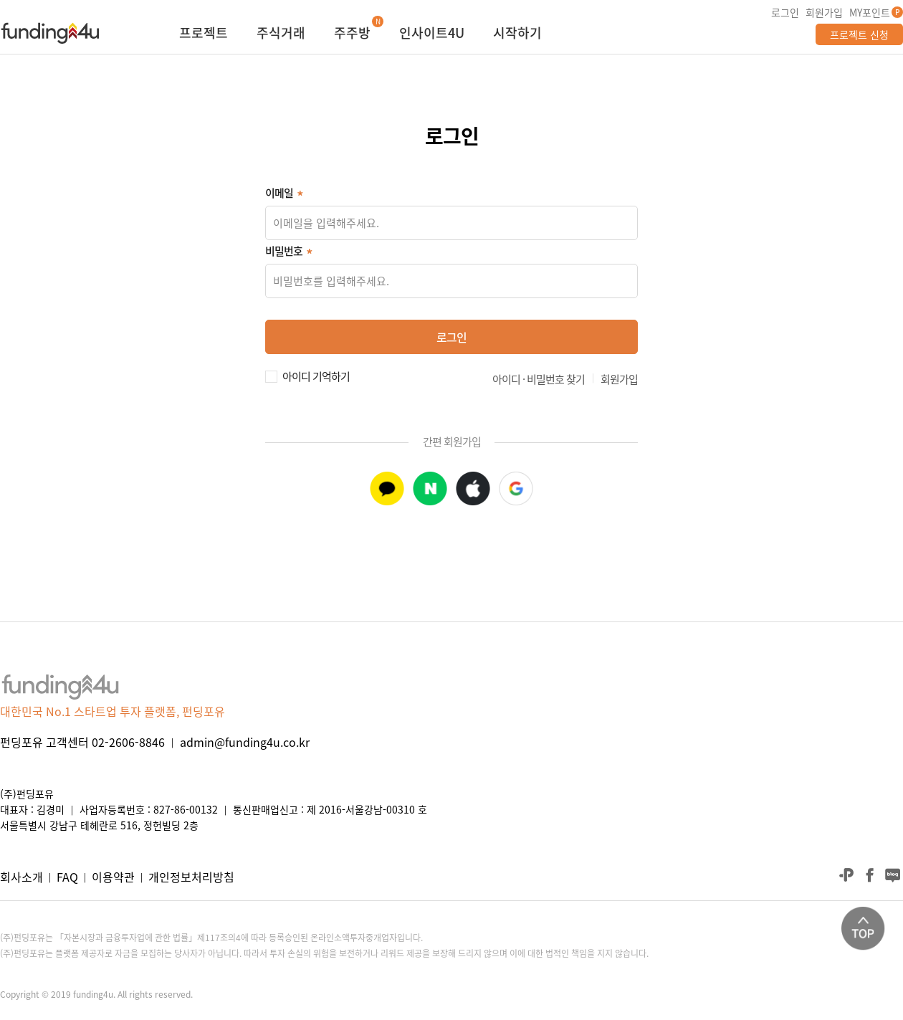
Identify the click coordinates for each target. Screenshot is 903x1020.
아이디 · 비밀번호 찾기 (538, 379)
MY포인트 (869, 12)
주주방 (352, 34)
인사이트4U (431, 34)
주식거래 (281, 34)
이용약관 (113, 876)
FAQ (67, 876)
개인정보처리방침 (191, 876)
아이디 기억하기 (316, 374)
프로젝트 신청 (859, 34)
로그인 (785, 12)
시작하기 (517, 34)
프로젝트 (203, 34)
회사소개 (21, 876)
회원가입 (824, 12)
